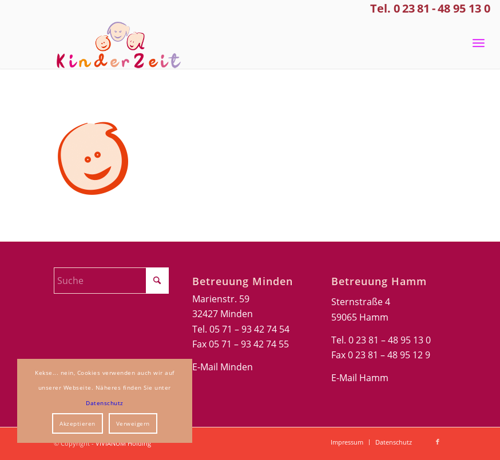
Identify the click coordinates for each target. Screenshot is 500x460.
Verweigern (133, 423)
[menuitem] (479, 42)
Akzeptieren (77, 423)
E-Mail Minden (222, 367)
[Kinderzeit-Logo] (114, 43)
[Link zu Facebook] (437, 441)
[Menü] (479, 42)
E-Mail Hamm (359, 377)
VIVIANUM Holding (123, 443)
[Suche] (111, 280)
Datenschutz (105, 403)
